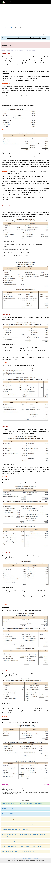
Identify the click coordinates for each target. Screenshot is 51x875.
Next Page (46, 31)
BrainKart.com (11, 2)
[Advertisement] (25, 15)
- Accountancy (15, 829)
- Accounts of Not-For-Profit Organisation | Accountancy (17, 824)
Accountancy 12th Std (10, 27)
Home (2, 27)
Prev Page (5, 31)
